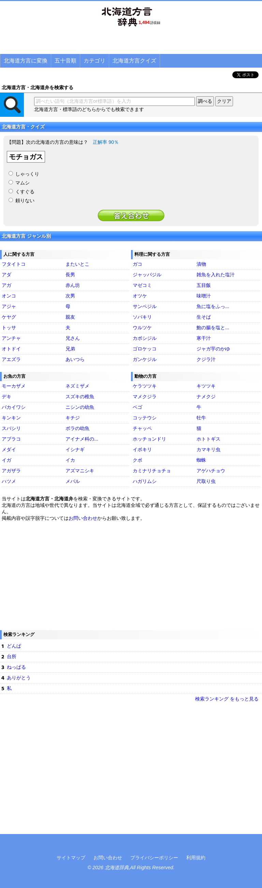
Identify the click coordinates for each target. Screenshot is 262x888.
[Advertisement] (131, 42)
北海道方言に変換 (25, 61)
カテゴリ (94, 61)
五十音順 (65, 61)
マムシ (22, 182)
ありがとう (19, 677)
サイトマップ (71, 857)
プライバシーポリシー (154, 857)
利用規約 (195, 857)
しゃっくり (27, 174)
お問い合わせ (83, 518)
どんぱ (14, 646)
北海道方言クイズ (134, 61)
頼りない (24, 200)
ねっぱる (16, 667)
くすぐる (24, 191)
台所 (11, 656)
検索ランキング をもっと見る (227, 699)
